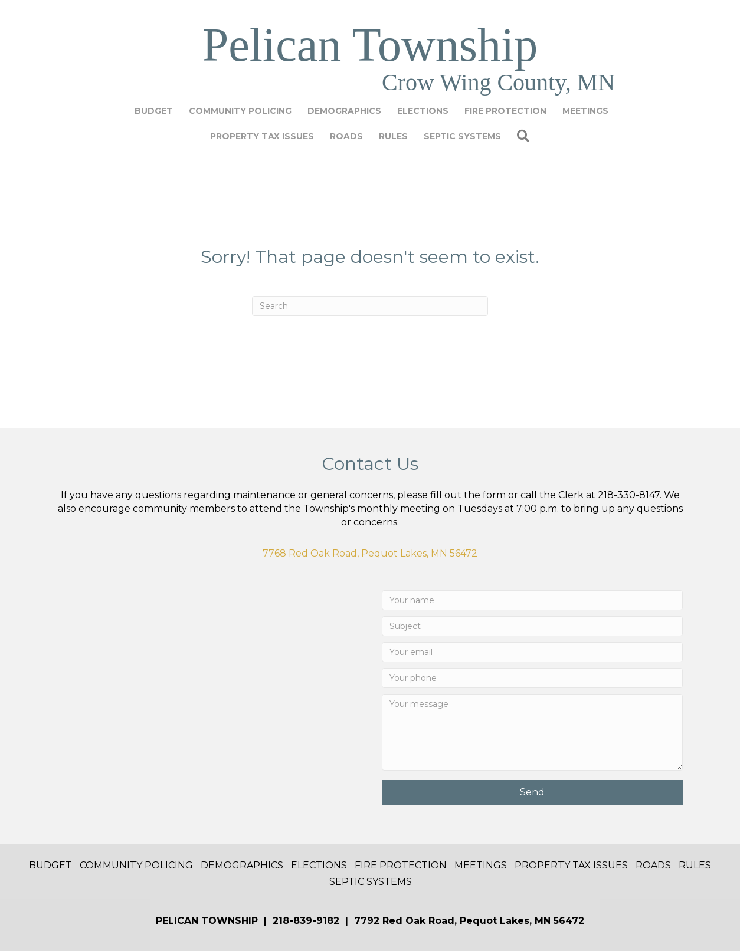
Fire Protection (505, 111)
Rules (393, 136)
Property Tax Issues (262, 136)
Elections (422, 111)
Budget (154, 111)
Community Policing (240, 111)
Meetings (585, 111)
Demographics (344, 111)
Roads (346, 136)
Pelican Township (370, 45)
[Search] (370, 306)
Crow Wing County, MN (498, 82)
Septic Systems (462, 136)
